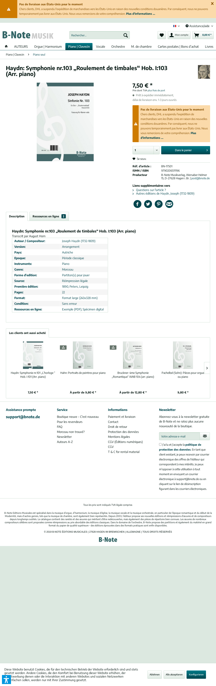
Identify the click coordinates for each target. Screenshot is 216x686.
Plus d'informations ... (140, 13)
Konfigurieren (196, 674)
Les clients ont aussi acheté (27, 333)
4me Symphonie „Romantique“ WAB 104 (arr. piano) (133, 374)
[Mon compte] (179, 35)
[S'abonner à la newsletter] (205, 436)
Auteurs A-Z (65, 442)
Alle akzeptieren (174, 674)
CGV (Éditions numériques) (125, 442)
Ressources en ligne (49, 216)
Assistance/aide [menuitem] (198, 26)
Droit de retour (117, 426)
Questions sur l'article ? (149, 190)
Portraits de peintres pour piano (83, 372)
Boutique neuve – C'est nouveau (78, 416)
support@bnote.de (23, 416)
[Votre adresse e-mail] (179, 436)
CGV (111, 446)
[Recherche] (126, 35)
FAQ (59, 426)
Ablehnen (155, 674)
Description (17, 216)
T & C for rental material (123, 452)
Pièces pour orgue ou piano (183, 374)
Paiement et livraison (121, 416)
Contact (113, 421)
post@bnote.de (200, 178)
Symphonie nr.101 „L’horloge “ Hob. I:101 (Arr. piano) (33, 374)
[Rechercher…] (99, 35)
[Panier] (203, 35)
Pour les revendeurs (69, 421)
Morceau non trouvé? (71, 432)
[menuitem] (99, 35)
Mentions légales (119, 436)
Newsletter (64, 436)
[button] (6, 679)
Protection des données (123, 432)
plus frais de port (156, 90)
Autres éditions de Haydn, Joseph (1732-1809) (163, 193)
